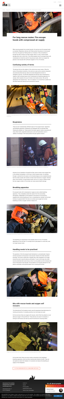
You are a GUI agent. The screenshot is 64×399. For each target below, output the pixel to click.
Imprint (24, 384)
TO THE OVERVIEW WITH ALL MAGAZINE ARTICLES (26, 368)
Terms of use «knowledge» (28, 390)
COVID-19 (25, 383)
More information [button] (28, 397)
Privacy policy (26, 386)
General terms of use (27, 388)
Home (4, 9)
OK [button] (58, 395)
